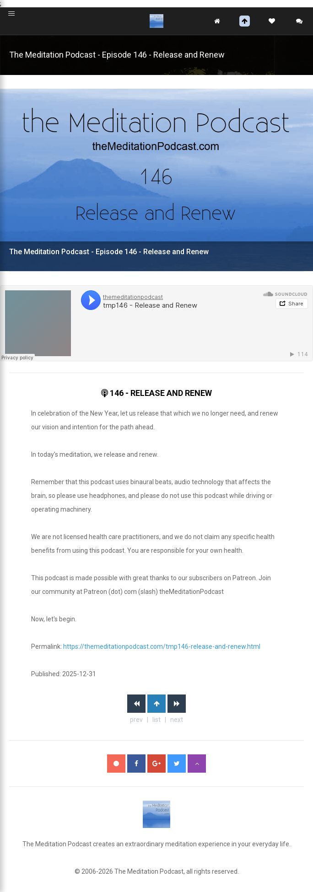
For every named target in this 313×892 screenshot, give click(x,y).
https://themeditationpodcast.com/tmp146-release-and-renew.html (161, 646)
